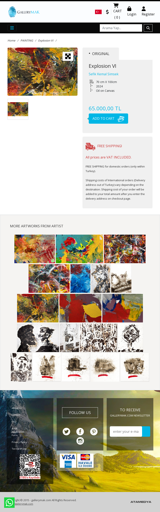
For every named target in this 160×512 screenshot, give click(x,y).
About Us (17, 408)
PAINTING (26, 40)
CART (117, 11)
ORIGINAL (99, 53)
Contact (16, 414)
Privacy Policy (19, 442)
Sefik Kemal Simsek (104, 74)
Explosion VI (45, 40)
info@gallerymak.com (21, 503)
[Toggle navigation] (12, 28)
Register (148, 11)
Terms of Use (19, 448)
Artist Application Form (18, 432)
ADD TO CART (106, 118)
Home (11, 40)
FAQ (14, 421)
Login (131, 11)
